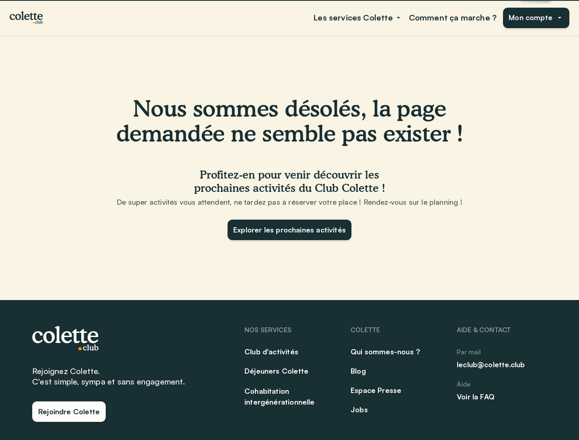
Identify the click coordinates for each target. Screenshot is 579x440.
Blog (358, 370)
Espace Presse (376, 390)
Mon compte (536, 17)
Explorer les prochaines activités (289, 229)
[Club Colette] (27, 17)
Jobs (359, 409)
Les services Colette (357, 17)
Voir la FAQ (476, 396)
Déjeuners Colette (276, 370)
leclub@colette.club (491, 364)
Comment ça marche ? (453, 17)
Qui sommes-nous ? (385, 351)
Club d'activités (271, 351)
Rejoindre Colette (69, 411)
